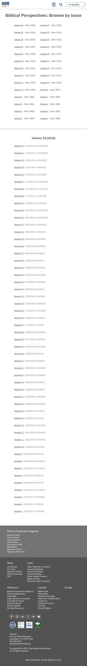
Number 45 (19, 196)
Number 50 (19, 160)
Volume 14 (18, 76)
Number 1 (18, 511)
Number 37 (19, 253)
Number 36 (19, 261)
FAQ (9, 576)
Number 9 (18, 454)
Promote (41, 606)
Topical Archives (14, 540)
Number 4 (18, 490)
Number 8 (18, 461)
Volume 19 (44, 54)
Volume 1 (44, 119)
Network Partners (14, 572)
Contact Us (42, 601)
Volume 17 (44, 61)
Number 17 (19, 397)
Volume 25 (44, 33)
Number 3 (18, 497)
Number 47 (19, 182)
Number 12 (19, 433)
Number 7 (18, 468)
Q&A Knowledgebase (16, 594)
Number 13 (19, 425)
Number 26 (19, 332)
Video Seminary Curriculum (38, 567)
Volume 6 (18, 104)
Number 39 (19, 239)
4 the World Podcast (15, 601)
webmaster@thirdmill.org (19, 644)
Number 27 (19, 325)
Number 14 (19, 418)
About (10, 563)
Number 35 (19, 268)
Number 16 (19, 404)
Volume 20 (18, 54)
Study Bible (12, 596)
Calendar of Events (46, 603)
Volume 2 (18, 119)
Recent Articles (13, 535)
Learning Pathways (35, 569)
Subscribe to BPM (14, 545)
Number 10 (19, 447)
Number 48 (19, 175)
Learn (30, 563)
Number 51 (19, 153)
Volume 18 (18, 61)
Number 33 (19, 282)
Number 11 (19, 440)
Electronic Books (14, 603)
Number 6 (18, 476)
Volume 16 (18, 68)
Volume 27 (44, 25)
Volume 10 (18, 90)
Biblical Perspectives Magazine (23, 531)
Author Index (12, 542)
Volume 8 (18, 97)
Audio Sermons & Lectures (18, 599)
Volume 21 (44, 47)
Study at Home (33, 579)
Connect (42, 587)
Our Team (11, 569)
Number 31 (19, 296)
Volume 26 (18, 33)
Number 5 (18, 483)
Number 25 (19, 339)
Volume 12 (18, 83)
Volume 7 (44, 97)
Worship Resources (15, 608)
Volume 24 (18, 40)
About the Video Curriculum (38, 581)
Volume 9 (44, 90)
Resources (12, 587)
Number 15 (19, 411)
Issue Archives (13, 537)
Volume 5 (44, 104)
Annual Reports (44, 608)
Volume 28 (18, 25)
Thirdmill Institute (34, 574)
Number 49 (19, 167)
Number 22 (19, 361)
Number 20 (19, 375)
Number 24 (19, 347)
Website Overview (14, 574)
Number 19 (19, 382)
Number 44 (19, 203)
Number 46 (19, 189)
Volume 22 (18, 47)
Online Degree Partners (37, 576)
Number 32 (19, 289)
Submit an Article (14, 549)
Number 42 (19, 218)
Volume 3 (44, 111)
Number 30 (19, 304)
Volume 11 (44, 83)
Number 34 (19, 275)
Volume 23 (44, 40)
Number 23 (19, 354)
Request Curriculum (46, 596)
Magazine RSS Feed (16, 552)
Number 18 (19, 390)
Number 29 (19, 311)
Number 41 (19, 225)
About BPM (12, 547)
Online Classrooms (35, 572)
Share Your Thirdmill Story (49, 599)
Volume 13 (44, 76)
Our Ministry (12, 567)
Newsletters (43, 594)
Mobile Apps (43, 591)
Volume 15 (44, 68)
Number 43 (19, 210)
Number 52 (19, 146)
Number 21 (19, 368)
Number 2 (18, 504)
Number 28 (19, 318)
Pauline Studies (13, 606)
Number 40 (19, 232)
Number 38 (19, 246)
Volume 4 (18, 111)
